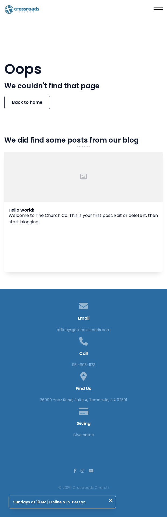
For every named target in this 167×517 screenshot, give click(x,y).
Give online (83, 435)
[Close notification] (111, 501)
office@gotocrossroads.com (84, 329)
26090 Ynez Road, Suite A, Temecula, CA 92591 (83, 400)
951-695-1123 (83, 364)
